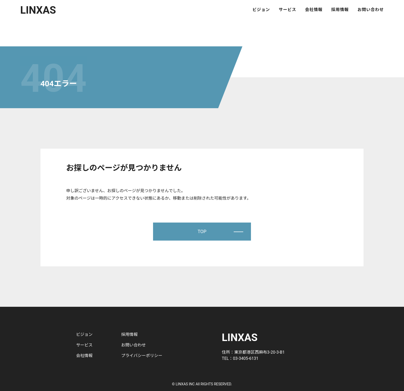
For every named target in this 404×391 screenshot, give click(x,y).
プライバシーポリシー (141, 355)
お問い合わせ (371, 10)
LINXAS (38, 10)
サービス (287, 10)
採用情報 (340, 10)
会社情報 (314, 10)
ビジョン (261, 10)
